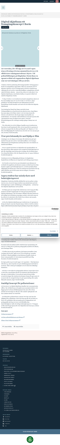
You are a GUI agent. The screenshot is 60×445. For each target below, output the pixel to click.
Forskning (6, 394)
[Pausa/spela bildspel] (17, 66)
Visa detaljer (53, 231)
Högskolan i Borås (6, 14)
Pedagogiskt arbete (9, 377)
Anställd (6, 398)
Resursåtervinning (9, 379)
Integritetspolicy (8, 408)
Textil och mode (8, 381)
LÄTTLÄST (46, 1)
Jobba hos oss (7, 402)
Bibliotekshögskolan (9, 367)
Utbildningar (7, 391)
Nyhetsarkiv (30, 14)
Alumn (5, 400)
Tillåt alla (49, 235)
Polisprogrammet (6, 314)
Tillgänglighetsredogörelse (11, 410)
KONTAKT (52, 1)
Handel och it (7, 373)
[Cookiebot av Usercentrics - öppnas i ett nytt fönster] (52, 209)
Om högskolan (16, 14)
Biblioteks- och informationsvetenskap (14, 371)
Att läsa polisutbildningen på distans (12, 317)
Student (6, 396)
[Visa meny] (3, 7)
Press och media (8, 404)
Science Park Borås (9, 385)
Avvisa (10, 235)
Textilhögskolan (8, 369)
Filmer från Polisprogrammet (10, 320)
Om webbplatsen (8, 406)
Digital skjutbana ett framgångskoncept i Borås (14, 16)
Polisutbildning (8, 383)
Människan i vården (9, 375)
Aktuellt (23, 14)
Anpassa (30, 235)
